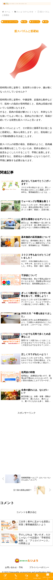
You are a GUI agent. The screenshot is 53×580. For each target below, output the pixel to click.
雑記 (45, 22)
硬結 (23, 22)
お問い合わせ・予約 (14, 567)
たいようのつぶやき (10, 22)
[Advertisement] (26, 441)
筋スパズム (34, 22)
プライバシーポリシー (39, 567)
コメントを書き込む (26, 512)
